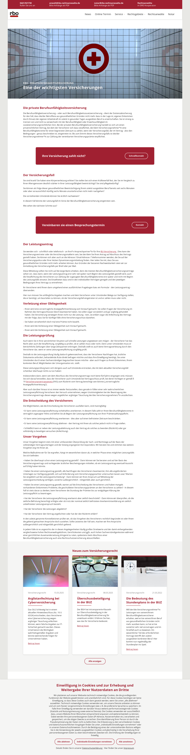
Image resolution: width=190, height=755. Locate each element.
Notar (171, 14)
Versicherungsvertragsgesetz (39, 381)
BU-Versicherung (109, 251)
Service (119, 14)
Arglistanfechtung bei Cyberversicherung (43, 600)
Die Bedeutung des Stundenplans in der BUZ (144, 600)
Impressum (129, 748)
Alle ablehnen (63, 742)
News (88, 14)
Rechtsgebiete (135, 14)
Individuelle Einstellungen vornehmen (94, 742)
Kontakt (140, 225)
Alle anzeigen (95, 661)
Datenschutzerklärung (92, 748)
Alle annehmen (126, 742)
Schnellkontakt (136, 156)
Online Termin (103, 14)
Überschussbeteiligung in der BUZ (93, 600)
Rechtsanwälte (156, 14)
